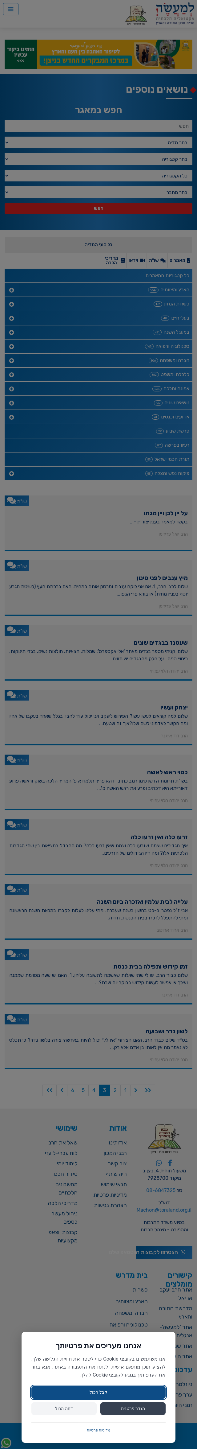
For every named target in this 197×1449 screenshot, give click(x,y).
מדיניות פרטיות (99, 1430)
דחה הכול (64, 1408)
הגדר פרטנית (133, 1408)
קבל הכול (98, 1392)
